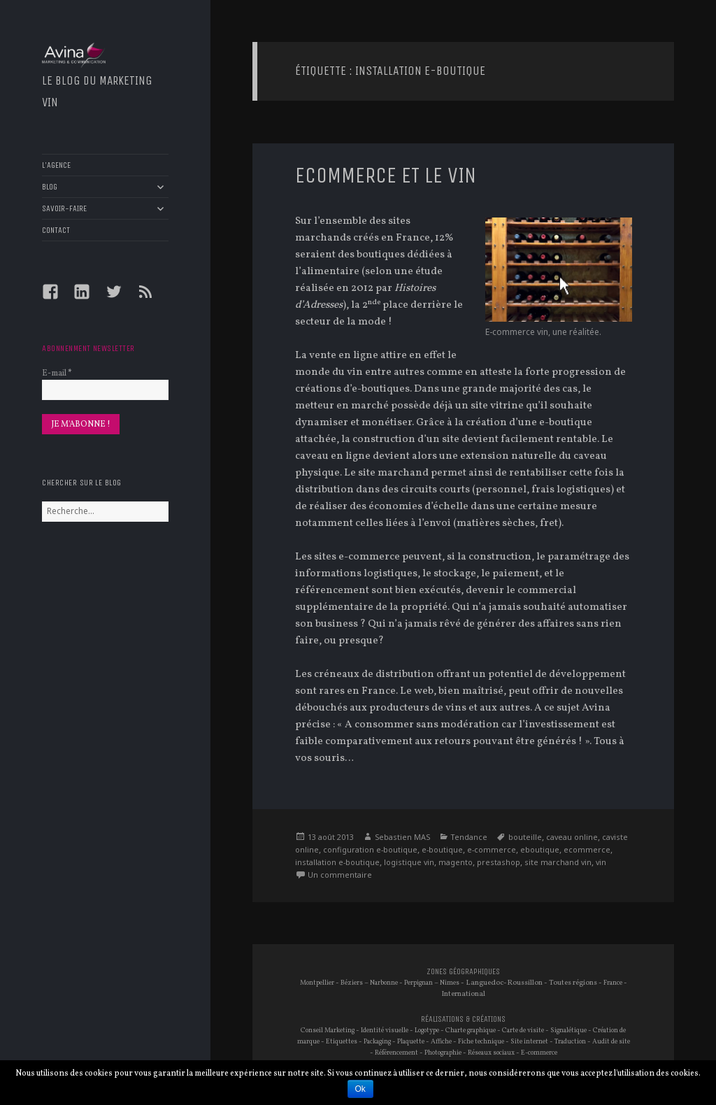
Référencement (396, 1052)
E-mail (56, 373)
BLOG (49, 187)
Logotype (427, 1030)
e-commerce (491, 849)
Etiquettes (341, 1041)
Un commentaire (340, 874)
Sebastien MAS (402, 837)
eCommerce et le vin (385, 175)
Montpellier (317, 983)
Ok (360, 1089)
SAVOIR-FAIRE (64, 208)
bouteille (525, 837)
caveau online (572, 837)
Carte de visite (523, 1030)
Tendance (469, 837)
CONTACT (56, 230)
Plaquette (410, 1041)
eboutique (539, 849)
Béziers (352, 983)
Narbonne (384, 983)
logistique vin (409, 862)
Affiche (441, 1041)
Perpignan (418, 983)
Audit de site (611, 1041)
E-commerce (539, 1052)
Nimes (449, 983)
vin (601, 862)
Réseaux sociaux (491, 1052)
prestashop (498, 862)
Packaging (377, 1041)
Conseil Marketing (328, 1030)
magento (455, 862)
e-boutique (442, 849)
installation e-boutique (337, 862)
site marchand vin (558, 862)
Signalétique (568, 1030)
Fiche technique (481, 1041)
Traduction (570, 1041)
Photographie (442, 1052)
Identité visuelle (384, 1030)
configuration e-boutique (370, 849)
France (612, 983)
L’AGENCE (56, 165)
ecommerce (587, 849)
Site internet (529, 1041)
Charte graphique (470, 1030)
